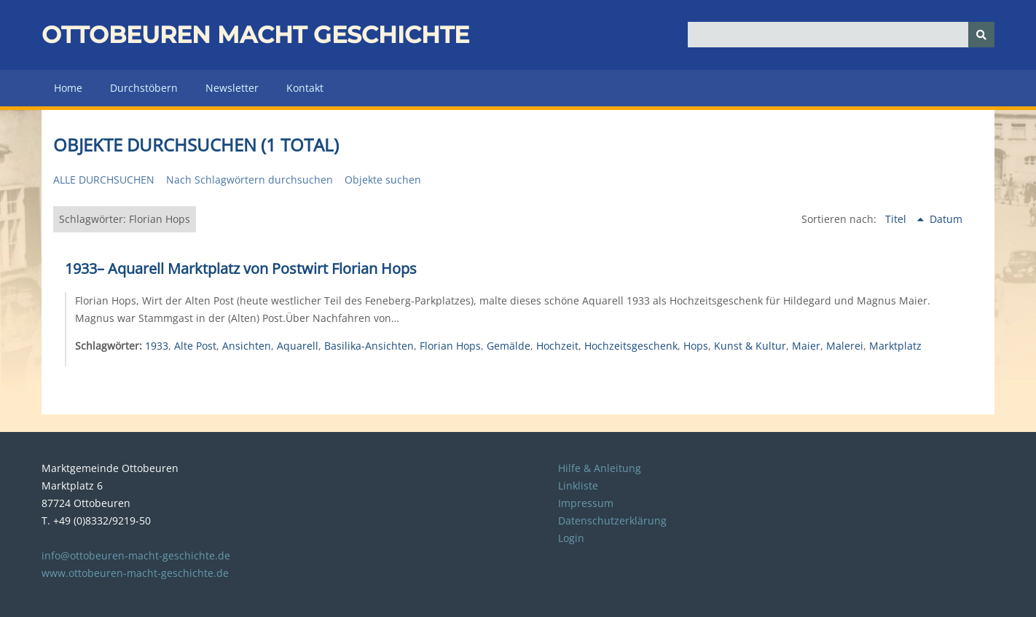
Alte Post (195, 346)
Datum (946, 219)
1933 (156, 346)
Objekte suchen (383, 179)
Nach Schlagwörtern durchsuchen (249, 179)
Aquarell (297, 346)
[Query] (841, 34)
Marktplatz (895, 346)
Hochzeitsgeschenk (631, 346)
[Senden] (981, 34)
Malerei (844, 346)
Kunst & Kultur (750, 346)
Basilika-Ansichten (369, 346)
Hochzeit (557, 346)
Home (68, 88)
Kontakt (304, 88)
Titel (897, 219)
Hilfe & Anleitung (599, 468)
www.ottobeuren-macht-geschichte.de (135, 573)
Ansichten (246, 346)
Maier (806, 346)
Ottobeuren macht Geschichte (255, 34)
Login (571, 538)
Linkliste (578, 485)
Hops (695, 346)
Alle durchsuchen (103, 179)
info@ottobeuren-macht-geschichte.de (136, 555)
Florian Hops (450, 346)
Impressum (585, 503)
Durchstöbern (144, 88)
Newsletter (232, 88)
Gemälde (508, 346)
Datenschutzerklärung (612, 520)
